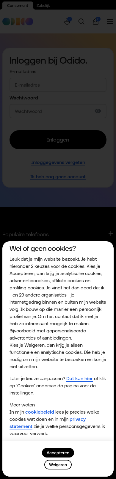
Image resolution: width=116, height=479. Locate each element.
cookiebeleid (39, 412)
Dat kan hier (79, 378)
